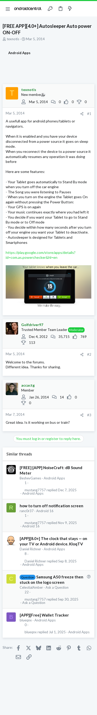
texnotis (13, 39)
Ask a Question (57, 587)
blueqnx (26, 620)
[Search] (90, 8)
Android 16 (45, 511)
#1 (89, 114)
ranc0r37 (27, 511)
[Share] (81, 113)
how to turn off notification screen (51, 505)
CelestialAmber (31, 587)
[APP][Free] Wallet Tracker (44, 615)
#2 (89, 354)
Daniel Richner (30, 549)
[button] (8, 8)
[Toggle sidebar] (80, 8)
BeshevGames (30, 478)
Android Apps (54, 478)
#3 (89, 415)
